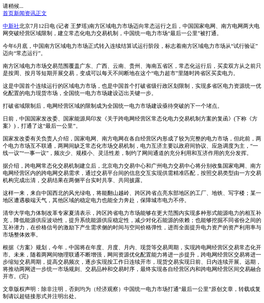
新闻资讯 (25, 13)
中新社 (11, 26)
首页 (8, 13)
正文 (41, 13)
